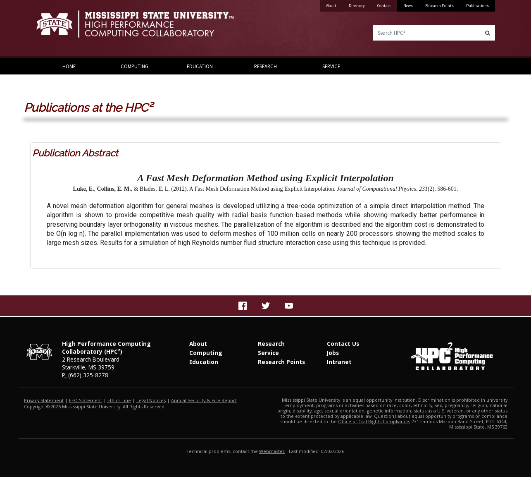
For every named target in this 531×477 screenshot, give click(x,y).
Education (200, 66)
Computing (134, 66)
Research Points (439, 5)
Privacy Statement (44, 400)
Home (69, 66)
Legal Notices (151, 400)
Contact (384, 5)
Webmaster (272, 451)
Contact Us (343, 344)
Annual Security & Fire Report (204, 400)
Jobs (333, 353)
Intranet (339, 362)
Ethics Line (119, 400)
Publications (477, 5)
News (408, 5)
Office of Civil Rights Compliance (373, 421)
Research (265, 66)
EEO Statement (85, 400)
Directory (357, 5)
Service (331, 66)
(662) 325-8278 (88, 375)
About (331, 5)
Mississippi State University (57, 29)
